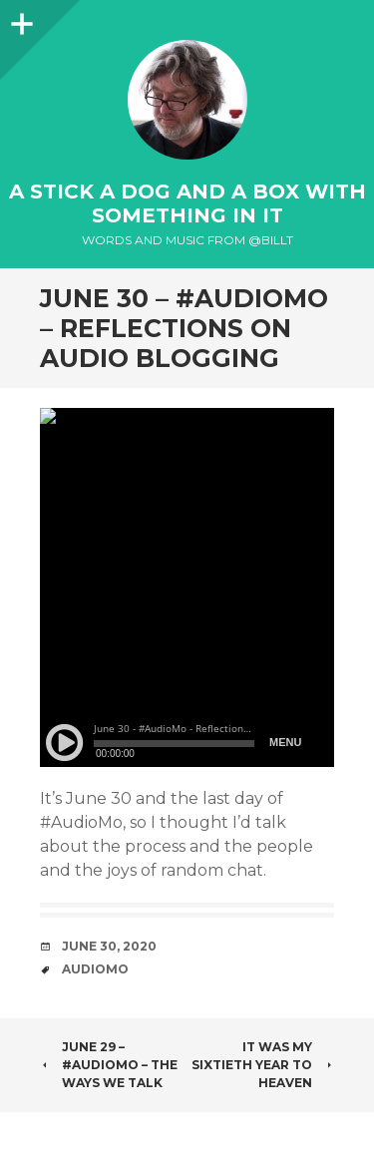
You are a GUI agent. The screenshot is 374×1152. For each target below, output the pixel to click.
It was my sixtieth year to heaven (262, 1064)
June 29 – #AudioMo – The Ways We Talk (109, 1064)
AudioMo (95, 968)
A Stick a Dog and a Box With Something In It (187, 203)
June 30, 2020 (109, 946)
